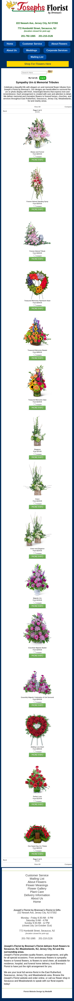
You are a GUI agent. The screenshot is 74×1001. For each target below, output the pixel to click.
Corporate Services (57, 50)
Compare (68, 107)
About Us (12, 50)
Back (5, 111)
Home (10, 44)
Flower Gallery (37, 888)
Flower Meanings (37, 885)
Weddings (31, 50)
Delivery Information (37, 895)
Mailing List (37, 57)
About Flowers (59, 44)
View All (37, 107)
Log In (42, 78)
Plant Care (37, 891)
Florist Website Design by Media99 (38, 992)
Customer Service (32, 44)
